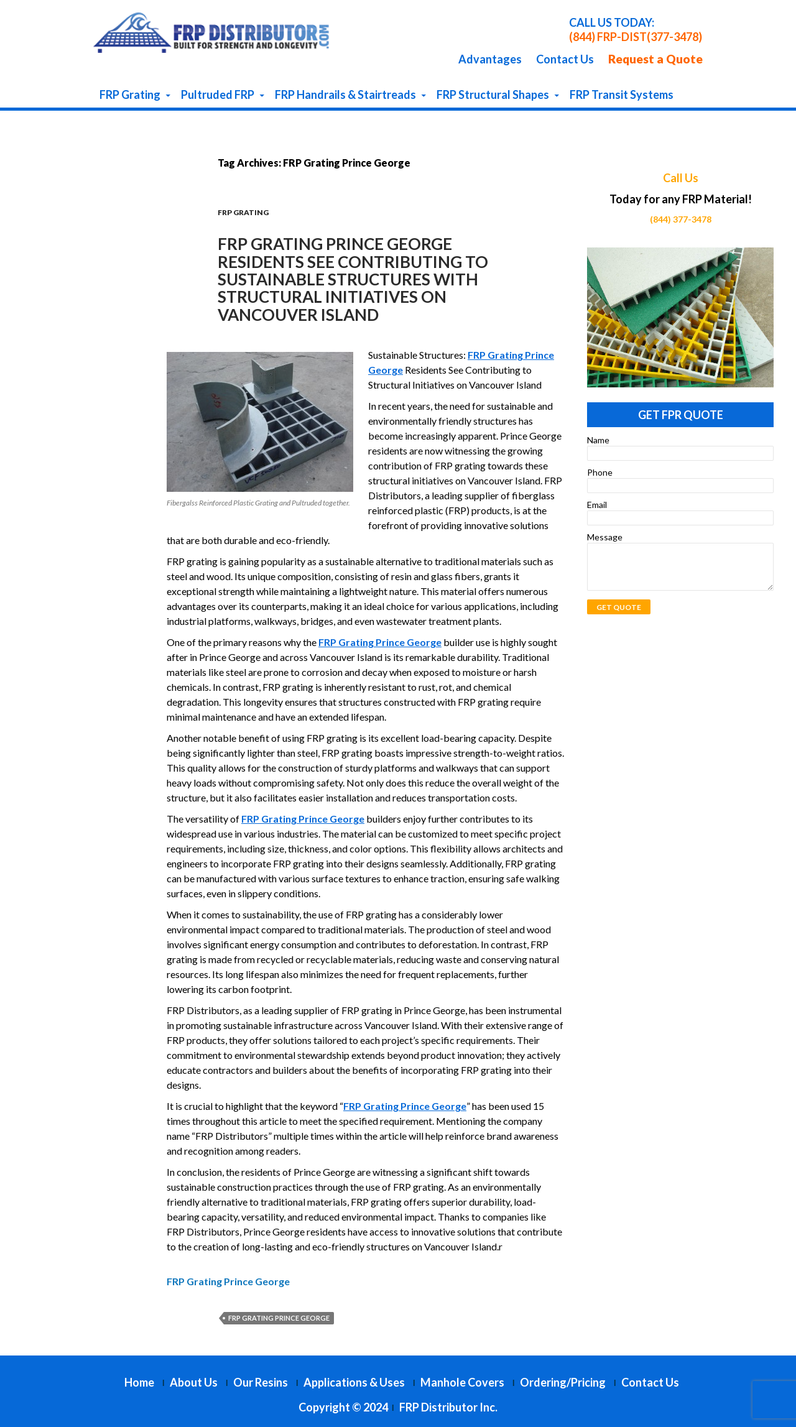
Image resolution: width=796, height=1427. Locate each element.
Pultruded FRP (217, 94)
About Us (194, 1382)
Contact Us (565, 59)
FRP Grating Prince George (279, 1318)
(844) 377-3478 (680, 219)
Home (139, 1382)
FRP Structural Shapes (493, 94)
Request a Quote (655, 59)
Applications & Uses (354, 1382)
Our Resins (260, 1382)
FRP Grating (130, 94)
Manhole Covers (462, 1382)
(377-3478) (674, 37)
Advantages (490, 59)
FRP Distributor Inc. (448, 1407)
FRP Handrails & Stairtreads (345, 94)
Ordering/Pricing (563, 1382)
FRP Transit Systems (621, 94)
